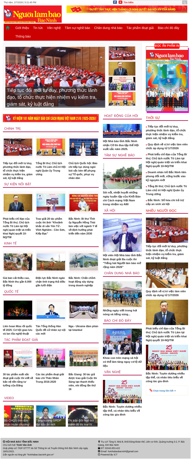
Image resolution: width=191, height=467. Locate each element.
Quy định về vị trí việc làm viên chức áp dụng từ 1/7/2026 (167, 146)
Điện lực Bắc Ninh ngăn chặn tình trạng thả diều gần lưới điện (50, 284)
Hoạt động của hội (121, 115)
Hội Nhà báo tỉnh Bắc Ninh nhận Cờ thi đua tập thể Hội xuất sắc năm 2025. (121, 145)
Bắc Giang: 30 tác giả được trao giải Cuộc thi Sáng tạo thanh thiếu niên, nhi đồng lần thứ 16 (83, 389)
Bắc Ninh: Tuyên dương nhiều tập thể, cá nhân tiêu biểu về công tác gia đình (122, 411)
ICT (115, 463)
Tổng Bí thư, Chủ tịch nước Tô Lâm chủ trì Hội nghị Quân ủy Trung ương (49, 169)
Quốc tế (11, 294)
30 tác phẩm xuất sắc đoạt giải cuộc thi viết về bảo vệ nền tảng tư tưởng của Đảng (17, 387)
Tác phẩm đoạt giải (140, 28)
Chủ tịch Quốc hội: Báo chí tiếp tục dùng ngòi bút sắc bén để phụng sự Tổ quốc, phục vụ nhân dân (83, 171)
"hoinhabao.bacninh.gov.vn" (41, 463)
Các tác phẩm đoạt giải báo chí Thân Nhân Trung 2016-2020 (51, 385)
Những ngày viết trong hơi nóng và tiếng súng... (120, 312)
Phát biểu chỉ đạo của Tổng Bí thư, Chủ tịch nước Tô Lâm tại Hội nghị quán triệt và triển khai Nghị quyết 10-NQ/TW (18, 229)
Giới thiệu (22, 28)
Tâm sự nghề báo (77, 28)
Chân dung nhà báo (108, 28)
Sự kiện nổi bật (18, 185)
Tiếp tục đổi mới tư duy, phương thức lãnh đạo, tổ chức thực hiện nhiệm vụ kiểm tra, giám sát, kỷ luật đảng (17, 171)
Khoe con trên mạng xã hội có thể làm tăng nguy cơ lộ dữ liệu (122, 362)
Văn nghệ (54, 28)
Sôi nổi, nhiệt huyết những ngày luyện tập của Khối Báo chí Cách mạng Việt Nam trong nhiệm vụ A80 (122, 198)
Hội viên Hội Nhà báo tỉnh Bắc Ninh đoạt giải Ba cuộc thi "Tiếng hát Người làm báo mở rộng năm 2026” (122, 261)
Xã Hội (109, 210)
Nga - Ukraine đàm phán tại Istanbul (81, 331)
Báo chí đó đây (168, 28)
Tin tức (38, 28)
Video (9, 406)
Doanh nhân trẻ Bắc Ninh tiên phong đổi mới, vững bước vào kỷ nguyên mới (166, 176)
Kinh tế (10, 246)
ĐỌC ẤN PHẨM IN (167, 45)
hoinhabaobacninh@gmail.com (123, 460)
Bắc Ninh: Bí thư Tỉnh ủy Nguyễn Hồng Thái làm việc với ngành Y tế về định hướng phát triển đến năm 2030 (83, 227)
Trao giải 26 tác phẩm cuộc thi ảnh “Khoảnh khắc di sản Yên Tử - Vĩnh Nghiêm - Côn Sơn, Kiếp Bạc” (50, 227)
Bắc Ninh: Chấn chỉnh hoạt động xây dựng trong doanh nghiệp (83, 284)
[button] (162, 390)
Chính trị (12, 128)
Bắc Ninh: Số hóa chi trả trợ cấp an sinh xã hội (165, 202)
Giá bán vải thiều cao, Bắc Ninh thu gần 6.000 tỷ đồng (17, 284)
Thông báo (23, 36)
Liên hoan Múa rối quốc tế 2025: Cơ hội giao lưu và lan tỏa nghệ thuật (16, 335)
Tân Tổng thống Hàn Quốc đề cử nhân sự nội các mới (49, 333)
